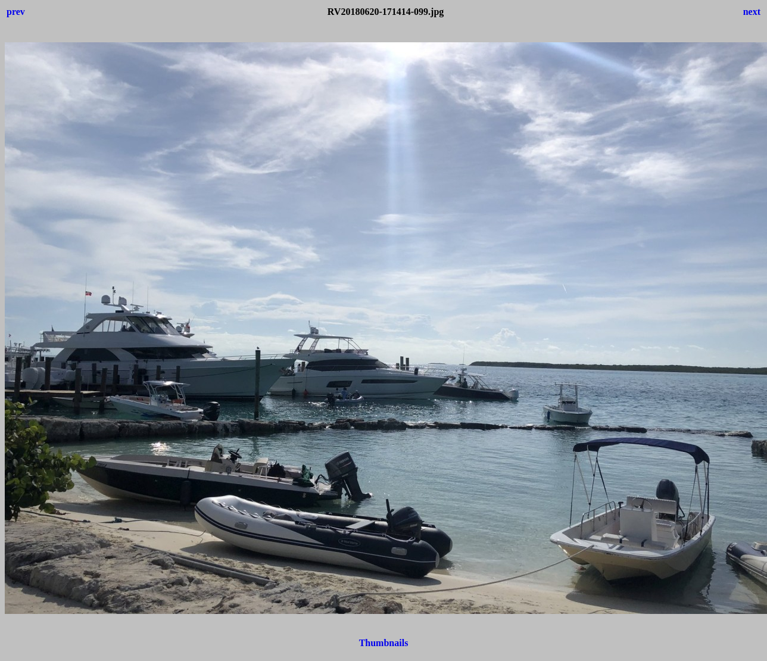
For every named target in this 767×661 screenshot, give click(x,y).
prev (16, 12)
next (751, 12)
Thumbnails (384, 643)
